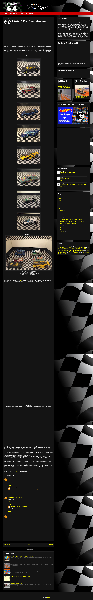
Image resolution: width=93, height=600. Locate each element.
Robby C (13, 487)
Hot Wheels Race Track (15, 569)
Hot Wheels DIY (85, 248)
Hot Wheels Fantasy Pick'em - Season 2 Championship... (72, 221)
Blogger (49, 597)
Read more (67, 174)
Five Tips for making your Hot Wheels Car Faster (20, 576)
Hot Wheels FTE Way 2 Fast (16, 583)
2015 (60, 234)
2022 (60, 196)
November (62, 212)
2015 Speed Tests (64, 247)
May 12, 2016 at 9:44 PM (22, 506)
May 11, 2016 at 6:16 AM (17, 497)
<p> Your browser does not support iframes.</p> (28, 342)
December (62, 210)
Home (29, 544)
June (61, 216)
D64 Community (29, 13)
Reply (9, 482)
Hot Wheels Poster (76, 250)
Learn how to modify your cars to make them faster (81, 97)
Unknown (10, 479)
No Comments (62, 174)
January (62, 231)
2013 (60, 238)
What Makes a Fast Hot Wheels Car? (68, 223)
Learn (21, 13)
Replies (10, 485)
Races (83, 252)
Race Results (73, 252)
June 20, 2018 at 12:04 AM (17, 516)
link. (21, 280)
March (61, 227)
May (61, 217)
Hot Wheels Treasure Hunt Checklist (66, 125)
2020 (60, 200)
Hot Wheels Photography (63, 250)
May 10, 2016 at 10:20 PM (22, 487)
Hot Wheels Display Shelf (75, 248)
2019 (60, 202)
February (62, 229)
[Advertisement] (28, 35)
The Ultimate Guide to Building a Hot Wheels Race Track (21, 563)
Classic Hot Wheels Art (80, 247)
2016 (60, 208)
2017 (60, 206)
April (61, 225)
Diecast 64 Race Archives (11, 13)
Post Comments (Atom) (31, 549)
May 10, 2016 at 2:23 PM (17, 479)
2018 (60, 204)
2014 (60, 236)
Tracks (66, 253)
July (61, 214)
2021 (60, 198)
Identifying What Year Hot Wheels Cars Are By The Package (22, 556)
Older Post (50, 544)
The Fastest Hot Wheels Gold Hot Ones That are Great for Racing (73, 184)
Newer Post (7, 544)
